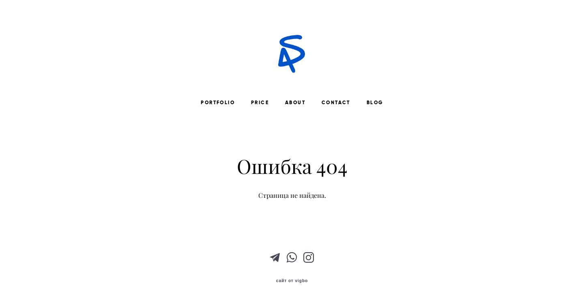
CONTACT (336, 102)
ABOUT (295, 102)
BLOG (375, 102)
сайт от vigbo (292, 281)
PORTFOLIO (218, 102)
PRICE (260, 102)
